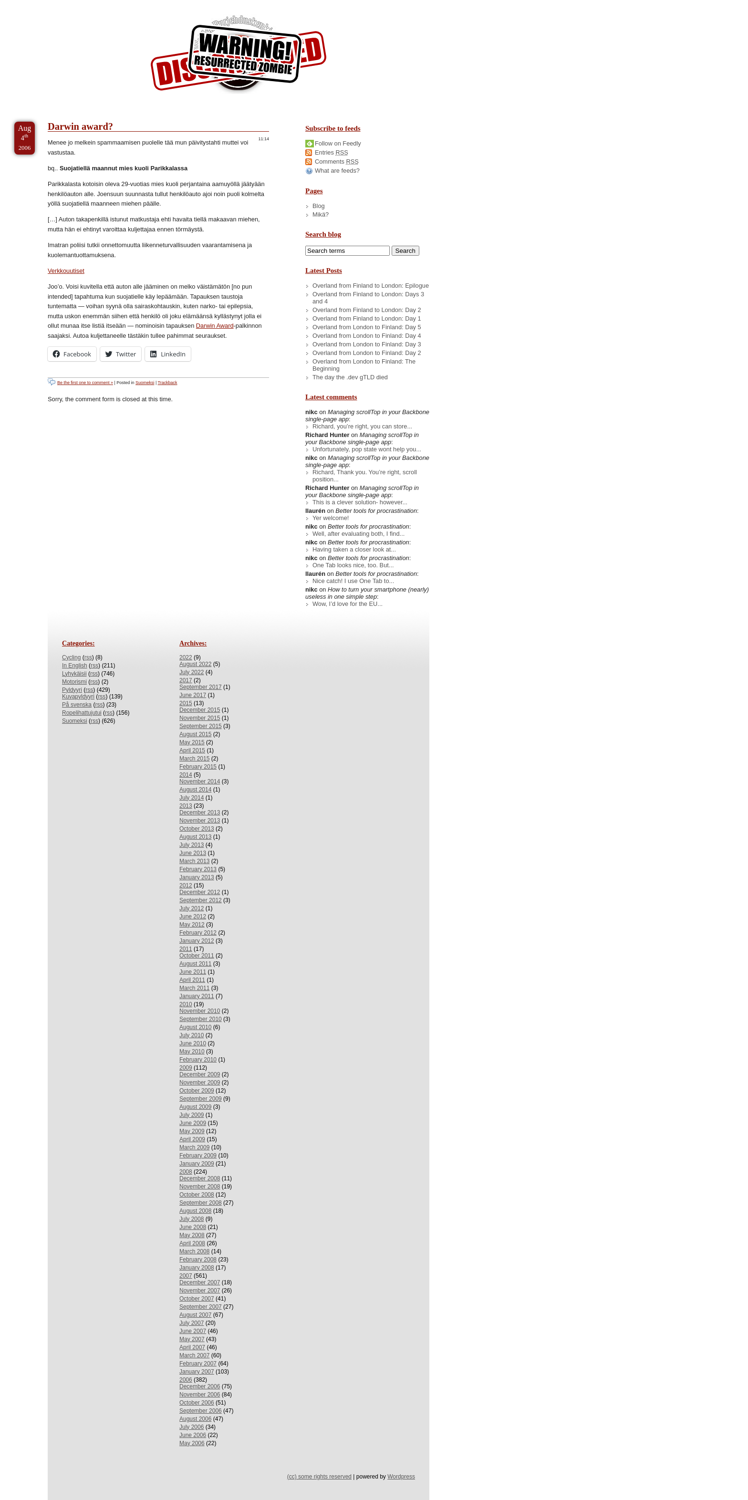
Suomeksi (144, 382)
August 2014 (195, 789)
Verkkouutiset (66, 270)
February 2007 (198, 1363)
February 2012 (198, 932)
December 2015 (199, 710)
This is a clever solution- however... (359, 502)
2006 (185, 1379)
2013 (185, 805)
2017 (185, 680)
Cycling (71, 657)
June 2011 (192, 972)
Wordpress (401, 1476)
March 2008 (194, 1251)
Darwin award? (80, 126)
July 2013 (191, 845)
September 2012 (200, 900)
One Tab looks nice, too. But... (353, 565)
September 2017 (200, 687)
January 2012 (196, 941)
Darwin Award (215, 325)
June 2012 (192, 916)
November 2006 (199, 1394)
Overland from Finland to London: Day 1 (366, 318)
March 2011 (194, 988)
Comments (337, 161)
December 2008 (199, 1178)
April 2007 (192, 1347)
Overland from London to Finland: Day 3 (366, 344)
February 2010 (198, 1059)
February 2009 (198, 1155)
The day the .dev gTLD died (350, 377)
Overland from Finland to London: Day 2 (366, 309)
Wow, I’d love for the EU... (347, 603)
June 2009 (192, 1123)
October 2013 (196, 828)
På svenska (77, 704)
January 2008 (196, 1267)
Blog (318, 205)
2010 (185, 1004)
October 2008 (196, 1194)
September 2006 (200, 1410)
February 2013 (198, 869)
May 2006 (192, 1443)
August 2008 (195, 1211)
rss (88, 657)
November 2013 (199, 820)
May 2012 (192, 924)
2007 (185, 1275)
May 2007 (192, 1339)
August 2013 (195, 836)
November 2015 (199, 718)
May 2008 (192, 1235)
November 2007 (199, 1290)
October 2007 (196, 1298)
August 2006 (195, 1419)
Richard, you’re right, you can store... (362, 426)
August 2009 (195, 1107)
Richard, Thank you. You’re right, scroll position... (364, 476)
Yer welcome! (330, 517)
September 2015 (200, 726)
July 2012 (191, 908)
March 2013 (194, 861)
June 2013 (192, 853)
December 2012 (199, 892)
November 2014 (199, 781)
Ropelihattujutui (82, 712)
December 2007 (199, 1282)
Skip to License (176, 4)
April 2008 (192, 1243)
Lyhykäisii (74, 673)
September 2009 (200, 1098)
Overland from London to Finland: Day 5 (366, 327)
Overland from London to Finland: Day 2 (366, 352)
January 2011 (196, 996)
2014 (185, 774)
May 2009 (192, 1131)
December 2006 (199, 1386)
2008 (185, 1171)
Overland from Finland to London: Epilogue (370, 285)
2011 (185, 949)
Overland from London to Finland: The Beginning (364, 365)
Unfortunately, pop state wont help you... (366, 449)
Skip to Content (37, 4)
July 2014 (191, 797)
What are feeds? (337, 170)
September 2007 (200, 1306)
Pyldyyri (72, 690)
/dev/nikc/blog (238, 56)
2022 (185, 657)
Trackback (167, 382)
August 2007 (195, 1315)
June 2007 (192, 1331)
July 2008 (191, 1219)
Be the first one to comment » (85, 382)
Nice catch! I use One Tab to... (353, 580)
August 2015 (195, 734)
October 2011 (196, 955)
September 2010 (200, 1019)
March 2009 (194, 1147)
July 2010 (191, 1035)
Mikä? (320, 214)
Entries (331, 152)
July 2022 (191, 672)
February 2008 (198, 1259)
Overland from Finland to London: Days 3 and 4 (368, 298)
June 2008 (192, 1227)
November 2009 (199, 1082)
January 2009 (196, 1163)
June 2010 (192, 1043)
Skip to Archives (107, 4)
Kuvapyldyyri (78, 696)
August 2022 (195, 664)
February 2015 (198, 766)
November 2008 (199, 1186)
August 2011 (195, 963)
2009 (185, 1067)
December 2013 (199, 812)
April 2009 (192, 1139)
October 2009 (196, 1090)
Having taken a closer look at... (354, 549)
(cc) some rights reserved (319, 1476)
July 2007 (191, 1323)
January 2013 (196, 877)
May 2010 (192, 1051)
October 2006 (196, 1402)
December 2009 (199, 1074)
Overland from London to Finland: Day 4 (366, 335)
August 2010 (195, 1027)
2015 (185, 703)
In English (74, 665)
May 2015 (192, 742)
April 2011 (192, 980)
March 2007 (194, 1355)
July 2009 (191, 1115)
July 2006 (191, 1427)
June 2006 (192, 1435)
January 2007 (196, 1371)
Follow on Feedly (338, 143)
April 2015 (192, 750)
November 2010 (199, 1011)
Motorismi (74, 681)
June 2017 (192, 695)
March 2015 (194, 758)
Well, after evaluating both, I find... (358, 533)
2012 (185, 885)
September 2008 (200, 1202)
